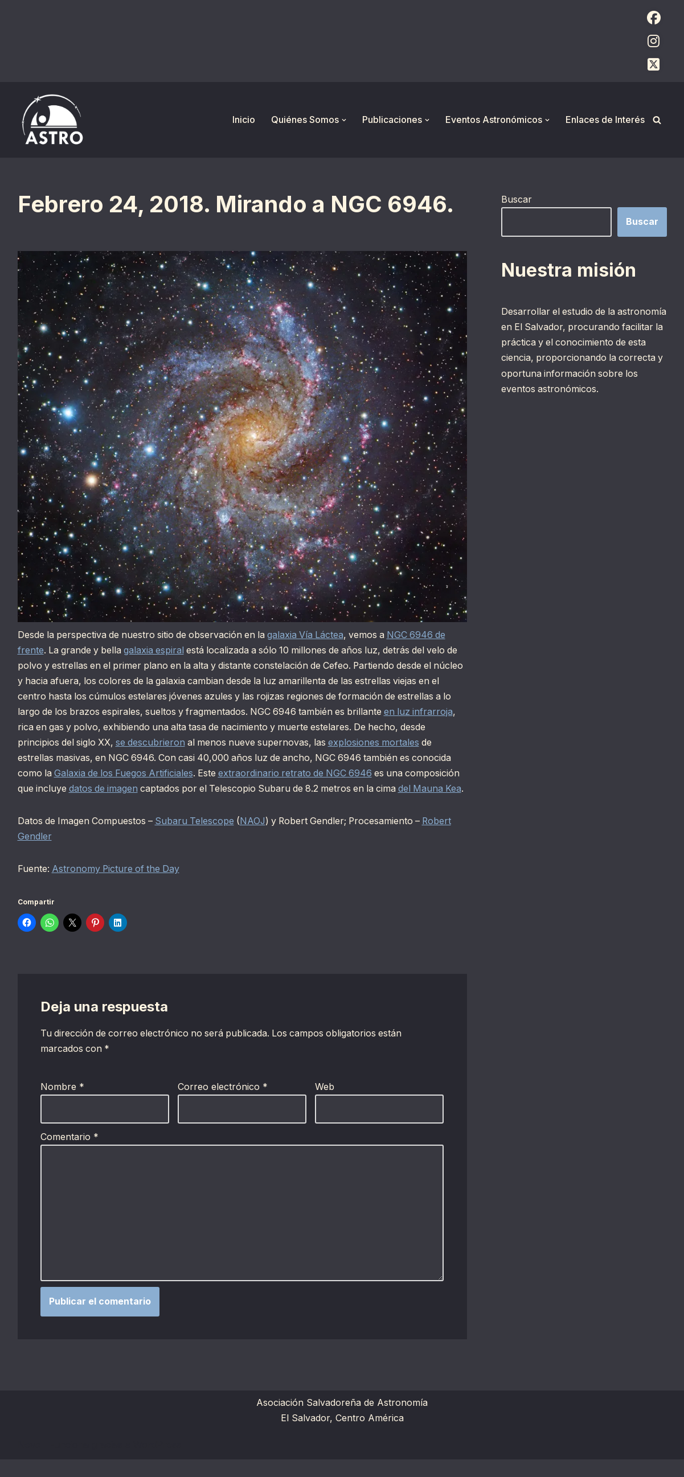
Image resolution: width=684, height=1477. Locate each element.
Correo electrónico (223, 1103)
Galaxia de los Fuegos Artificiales (125, 773)
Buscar (516, 199)
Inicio (243, 119)
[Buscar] (657, 120)
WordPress (157, 1462)
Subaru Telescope (197, 837)
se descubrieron (181, 742)
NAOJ (257, 837)
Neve (29, 1462)
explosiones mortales (408, 742)
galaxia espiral (156, 650)
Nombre (62, 1103)
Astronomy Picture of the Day (117, 885)
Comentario (69, 1153)
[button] (344, 120)
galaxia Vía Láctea (311, 634)
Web (324, 1103)
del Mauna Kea (50, 805)
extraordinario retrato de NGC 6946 (301, 773)
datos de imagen (163, 789)
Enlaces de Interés (605, 119)
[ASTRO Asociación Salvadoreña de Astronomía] (52, 119)
